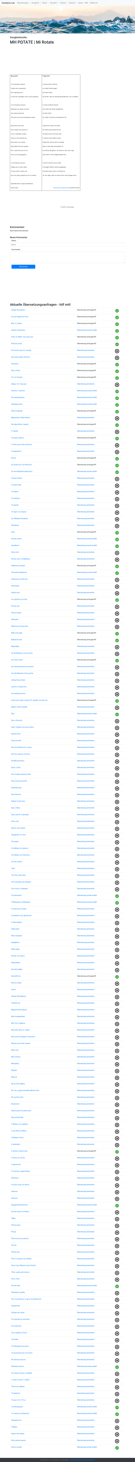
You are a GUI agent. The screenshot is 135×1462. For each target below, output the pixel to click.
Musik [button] (44, 3)
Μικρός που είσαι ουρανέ (20, 1043)
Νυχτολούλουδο (17, 1117)
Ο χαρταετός (16, 1164)
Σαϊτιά (13, 458)
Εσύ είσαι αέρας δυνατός (20, 357)
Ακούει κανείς (16, 539)
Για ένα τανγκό (16, 862)
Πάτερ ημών (16, 1225)
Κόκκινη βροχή (16, 411)
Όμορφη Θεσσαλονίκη (19, 1205)
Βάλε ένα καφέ (16, 633)
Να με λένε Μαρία (18, 1084)
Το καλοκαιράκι (17, 1407)
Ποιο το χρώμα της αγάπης (21, 1259)
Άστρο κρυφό (16, 613)
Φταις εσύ (15, 821)
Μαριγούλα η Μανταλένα (20, 418)
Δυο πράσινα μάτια (18, 693)
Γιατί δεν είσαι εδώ (18, 875)
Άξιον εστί (15, 552)
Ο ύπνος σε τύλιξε (18, 1158)
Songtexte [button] (36, 3)
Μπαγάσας (15, 1063)
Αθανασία (14, 619)
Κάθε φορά (15, 949)
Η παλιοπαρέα (16, 922)
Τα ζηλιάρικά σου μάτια (20, 1346)
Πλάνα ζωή (15, 1252)
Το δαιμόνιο (15, 1393)
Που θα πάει (15, 1286)
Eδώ (12, 714)
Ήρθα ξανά (15, 929)
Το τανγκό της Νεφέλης (20, 1413)
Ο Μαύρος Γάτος (17, 1138)
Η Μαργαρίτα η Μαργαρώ (20, 902)
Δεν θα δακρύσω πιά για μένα (22, 673)
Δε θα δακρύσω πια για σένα (21, 653)
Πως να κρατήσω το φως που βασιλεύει (26, 1299)
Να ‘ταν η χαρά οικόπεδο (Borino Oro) (25, 1090)
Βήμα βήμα (15, 646)
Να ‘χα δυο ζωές (17, 1097)
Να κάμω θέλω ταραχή (19, 424)
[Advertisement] (67, 60)
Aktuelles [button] (53, 3)
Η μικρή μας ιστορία (18, 909)
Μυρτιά (14, 1077)
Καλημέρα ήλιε (16, 404)
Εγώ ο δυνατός (16, 720)
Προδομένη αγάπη (18, 1292)
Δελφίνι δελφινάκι (18, 330)
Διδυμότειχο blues (18, 680)
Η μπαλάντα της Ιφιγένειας (21, 915)
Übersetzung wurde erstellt (87, 330)
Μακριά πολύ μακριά (19, 1010)
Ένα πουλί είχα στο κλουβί (21, 350)
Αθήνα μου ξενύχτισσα (19, 626)
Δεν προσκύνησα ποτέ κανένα (22, 666)
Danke (80, 3)
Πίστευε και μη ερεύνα (19, 1238)
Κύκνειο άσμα (16, 983)
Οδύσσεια (14, 1178)
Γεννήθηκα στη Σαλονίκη (20, 855)
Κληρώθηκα (15, 963)
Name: (14, 241)
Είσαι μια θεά (16, 741)
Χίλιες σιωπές (16, 1447)
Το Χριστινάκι (16, 485)
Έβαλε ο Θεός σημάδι (19, 707)
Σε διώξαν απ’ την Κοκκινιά (21, 465)
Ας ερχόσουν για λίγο (19, 599)
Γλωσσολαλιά (16, 895)
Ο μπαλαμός (15, 1144)
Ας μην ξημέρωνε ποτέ (19, 317)
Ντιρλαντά (15, 1104)
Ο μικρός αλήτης (17, 438)
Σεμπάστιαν (15, 1306)
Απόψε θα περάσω (18, 310)
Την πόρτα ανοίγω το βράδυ (21, 1373)
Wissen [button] (63, 3)
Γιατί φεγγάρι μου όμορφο (21, 882)
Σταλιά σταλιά (16, 478)
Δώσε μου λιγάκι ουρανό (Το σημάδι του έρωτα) (29, 700)
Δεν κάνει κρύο (17, 660)
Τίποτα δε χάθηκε (18, 1386)
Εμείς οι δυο (16, 767)
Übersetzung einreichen (85, 350)
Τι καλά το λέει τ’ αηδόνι (20, 1380)
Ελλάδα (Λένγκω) (17, 761)
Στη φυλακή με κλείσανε (20, 1319)
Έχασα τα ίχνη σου (18, 801)
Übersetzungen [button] (23, 3)
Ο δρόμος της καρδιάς (19, 1124)
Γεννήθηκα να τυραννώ (19, 848)
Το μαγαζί (14, 505)
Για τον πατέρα (16, 377)
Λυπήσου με (15, 1003)
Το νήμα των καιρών (18, 512)
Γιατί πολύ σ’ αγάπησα (19, 889)
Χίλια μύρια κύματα (18, 1440)
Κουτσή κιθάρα (16, 969)
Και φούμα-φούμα (17, 397)
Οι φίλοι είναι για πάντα (20, 1185)
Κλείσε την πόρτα (17, 956)
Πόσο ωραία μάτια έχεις (20, 1272)
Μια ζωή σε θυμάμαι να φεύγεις (23, 1037)
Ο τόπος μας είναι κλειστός (21, 444)
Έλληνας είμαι (16, 344)
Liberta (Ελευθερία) (18, 996)
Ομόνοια (14, 1191)
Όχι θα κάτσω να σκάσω (20, 1212)
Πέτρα (13, 1232)
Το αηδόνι (15, 492)
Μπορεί (14, 1070)
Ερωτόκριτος (16, 794)
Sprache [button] (72, 3)
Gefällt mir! (94, 3)
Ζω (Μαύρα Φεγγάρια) (19, 518)
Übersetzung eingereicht (60, 188)
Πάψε (13, 1218)
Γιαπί (13, 868)
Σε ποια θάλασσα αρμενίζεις (21, 471)
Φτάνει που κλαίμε (18, 828)
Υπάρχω (14, 1427)
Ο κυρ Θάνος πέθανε (19, 1131)
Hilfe (86, 3)
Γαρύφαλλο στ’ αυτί (18, 835)
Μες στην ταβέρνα (18, 1023)
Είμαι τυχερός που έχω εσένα (22, 727)
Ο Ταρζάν (14, 431)
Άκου (13, 532)
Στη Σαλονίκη (16, 1326)
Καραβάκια (15, 942)
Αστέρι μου (15, 606)
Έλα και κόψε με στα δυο (20, 754)
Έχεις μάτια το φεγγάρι (20, 815)
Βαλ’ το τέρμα (16, 323)
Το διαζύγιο (15, 498)
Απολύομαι (15, 586)
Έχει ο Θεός (15, 370)
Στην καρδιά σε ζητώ (19, 1333)
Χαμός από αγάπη (17, 1434)
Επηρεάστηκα (16, 788)
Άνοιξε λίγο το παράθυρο (20, 559)
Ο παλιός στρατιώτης (19, 1151)
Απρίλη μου (15, 592)
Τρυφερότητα (16, 1420)
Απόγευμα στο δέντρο (19, 579)
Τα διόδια (14, 1339)
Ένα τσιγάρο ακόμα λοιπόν (21, 774)
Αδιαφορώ (15, 525)
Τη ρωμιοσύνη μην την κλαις (21, 1353)
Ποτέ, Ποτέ (15, 1279)
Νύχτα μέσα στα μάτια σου (21, 1111)
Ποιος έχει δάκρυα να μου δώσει (23, 1265)
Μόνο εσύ (14, 1050)
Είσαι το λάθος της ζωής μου (22, 337)
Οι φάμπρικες (16, 451)
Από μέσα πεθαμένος (19, 572)
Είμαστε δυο (15, 734)
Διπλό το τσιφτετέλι (19, 687)
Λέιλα (13, 989)
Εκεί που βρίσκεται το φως (21, 747)
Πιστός (14, 1245)
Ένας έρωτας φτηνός (19, 781)
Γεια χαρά (14, 841)
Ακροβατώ (15, 545)
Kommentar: (16, 250)
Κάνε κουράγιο (16, 936)
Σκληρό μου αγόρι (18, 1312)
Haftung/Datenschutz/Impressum (82, 1460)
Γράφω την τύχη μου (19, 384)
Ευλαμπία (14, 364)
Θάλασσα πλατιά (17, 1366)
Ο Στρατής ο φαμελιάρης (20, 1171)
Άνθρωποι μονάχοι (18, 566)
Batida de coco (16, 640)
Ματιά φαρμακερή (18, 1016)
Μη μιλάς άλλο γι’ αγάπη (20, 1030)
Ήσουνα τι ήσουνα (18, 391)
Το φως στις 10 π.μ (18, 1400)
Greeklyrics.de (8, 3)
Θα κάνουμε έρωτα (18, 1360)
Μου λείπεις (16, 1057)
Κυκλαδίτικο (16, 976)
